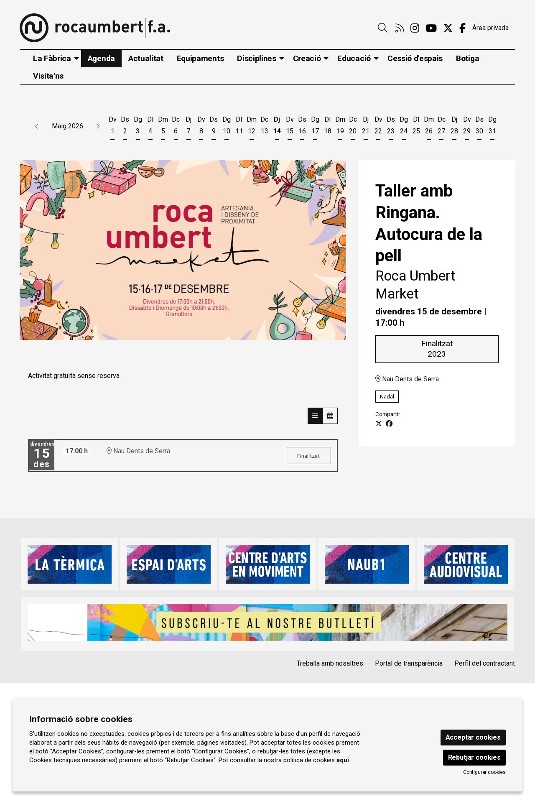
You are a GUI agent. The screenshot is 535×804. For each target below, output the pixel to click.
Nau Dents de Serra (407, 379)
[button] (36, 126)
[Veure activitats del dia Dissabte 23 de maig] (390, 127)
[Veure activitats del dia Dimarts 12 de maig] (251, 127)
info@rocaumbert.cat (56, 744)
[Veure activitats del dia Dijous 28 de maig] (454, 127)
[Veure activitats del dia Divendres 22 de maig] (378, 127)
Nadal (387, 396)
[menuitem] (399, 28)
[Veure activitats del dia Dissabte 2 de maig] (125, 127)
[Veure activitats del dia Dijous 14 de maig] (277, 127)
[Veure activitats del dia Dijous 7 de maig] (188, 127)
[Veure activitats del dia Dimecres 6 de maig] (175, 127)
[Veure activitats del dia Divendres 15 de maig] (289, 127)
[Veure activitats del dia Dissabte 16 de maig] (302, 127)
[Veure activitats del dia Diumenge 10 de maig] (226, 127)
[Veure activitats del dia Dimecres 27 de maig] (441, 127)
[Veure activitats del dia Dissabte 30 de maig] (479, 127)
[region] (183, 250)
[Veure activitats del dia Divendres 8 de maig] (201, 127)
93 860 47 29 (45, 732)
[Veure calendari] (330, 416)
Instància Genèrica (348, 708)
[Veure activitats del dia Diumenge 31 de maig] (492, 127)
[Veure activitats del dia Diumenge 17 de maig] (315, 127)
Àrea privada (490, 28)
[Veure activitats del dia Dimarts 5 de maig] (163, 127)
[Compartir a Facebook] (389, 424)
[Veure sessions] (315, 416)
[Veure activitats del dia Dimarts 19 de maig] (340, 127)
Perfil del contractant (484, 663)
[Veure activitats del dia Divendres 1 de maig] (112, 127)
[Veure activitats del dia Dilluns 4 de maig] (150, 127)
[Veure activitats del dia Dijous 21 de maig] (365, 127)
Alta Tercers (404, 708)
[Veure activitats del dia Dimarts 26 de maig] (428, 127)
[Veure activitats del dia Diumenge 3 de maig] (137, 127)
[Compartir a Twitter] (378, 424)
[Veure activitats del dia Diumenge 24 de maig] (403, 127)
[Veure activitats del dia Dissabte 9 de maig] (213, 127)
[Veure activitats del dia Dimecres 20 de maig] (352, 127)
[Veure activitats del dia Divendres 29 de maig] (466, 127)
